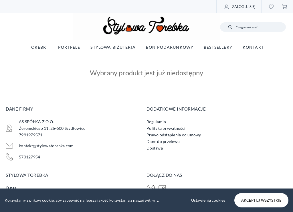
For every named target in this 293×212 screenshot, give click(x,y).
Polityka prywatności (165, 128)
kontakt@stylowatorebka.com (46, 145)
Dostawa (154, 148)
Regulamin (156, 121)
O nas (11, 187)
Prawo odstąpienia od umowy (173, 134)
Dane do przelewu (163, 141)
